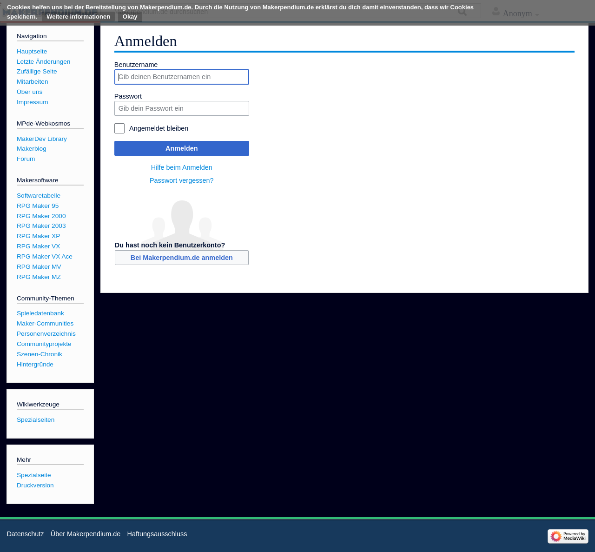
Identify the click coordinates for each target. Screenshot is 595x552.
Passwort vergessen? (182, 180)
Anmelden (181, 148)
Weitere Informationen (78, 16)
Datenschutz (25, 534)
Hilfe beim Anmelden (181, 167)
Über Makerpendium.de (85, 534)
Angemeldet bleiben (158, 128)
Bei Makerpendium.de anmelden (182, 257)
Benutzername (136, 64)
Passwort (128, 96)
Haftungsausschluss (157, 534)
